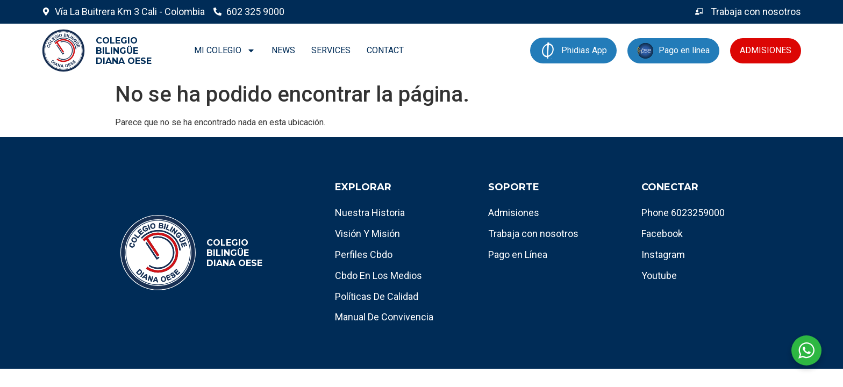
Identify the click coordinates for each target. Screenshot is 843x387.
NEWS (283, 50)
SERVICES (331, 50)
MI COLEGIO (224, 50)
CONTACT (385, 50)
